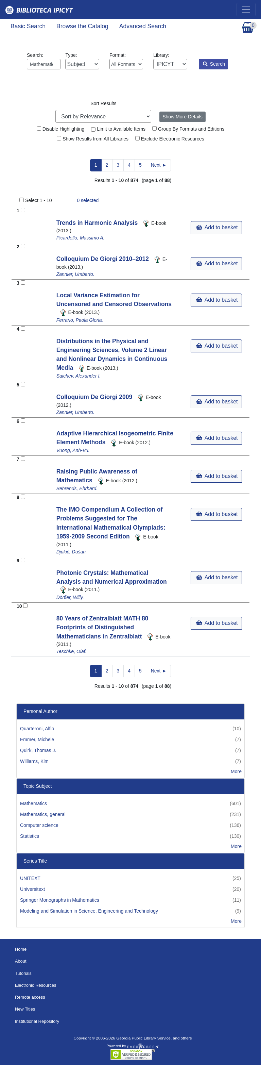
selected (88, 200)
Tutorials (23, 973)
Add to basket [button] (217, 227)
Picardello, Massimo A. (80, 237)
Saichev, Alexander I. (78, 376)
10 (19, 606)
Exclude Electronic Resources (169, 139)
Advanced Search (142, 26)
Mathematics (33, 803)
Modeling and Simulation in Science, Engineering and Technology (89, 911)
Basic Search (28, 26)
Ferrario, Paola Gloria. (79, 320)
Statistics (29, 836)
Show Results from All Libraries (92, 139)
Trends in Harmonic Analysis (97, 222)
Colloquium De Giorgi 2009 (95, 397)
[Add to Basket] (23, 210)
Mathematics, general (43, 814)
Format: (126, 60)
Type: (82, 60)
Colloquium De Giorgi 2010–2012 (103, 258)
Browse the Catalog (82, 26)
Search (214, 64)
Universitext (32, 889)
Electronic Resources (35, 985)
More (236, 771)
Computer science (39, 825)
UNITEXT (30, 878)
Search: (43, 60)
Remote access (30, 997)
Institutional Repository (37, 1021)
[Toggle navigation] (246, 9)
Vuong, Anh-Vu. (73, 450)
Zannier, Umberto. (75, 274)
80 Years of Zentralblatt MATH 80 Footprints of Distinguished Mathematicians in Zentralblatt (102, 627)
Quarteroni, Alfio (37, 728)
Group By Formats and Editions (188, 129)
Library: (170, 60)
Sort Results (103, 103)
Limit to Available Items (118, 129)
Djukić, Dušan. (71, 551)
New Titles (25, 1009)
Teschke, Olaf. (71, 651)
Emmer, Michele (37, 739)
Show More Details (182, 116)
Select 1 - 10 (38, 200)
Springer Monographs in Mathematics (59, 900)
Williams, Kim (34, 761)
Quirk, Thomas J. (38, 750)
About (21, 961)
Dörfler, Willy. (70, 597)
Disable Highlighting (61, 129)
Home (21, 949)
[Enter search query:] (43, 64)
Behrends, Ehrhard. (77, 488)
